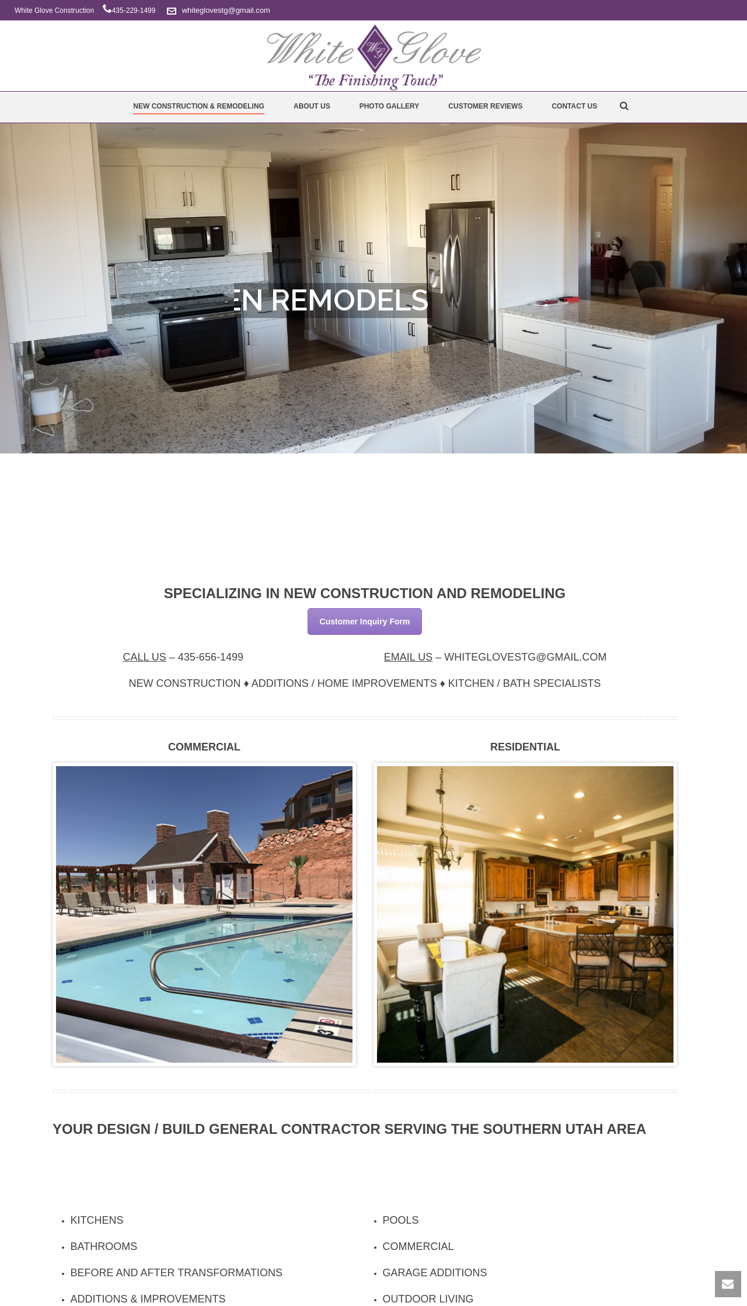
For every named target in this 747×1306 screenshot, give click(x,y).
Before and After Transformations (176, 1273)
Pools (401, 1220)
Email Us (408, 657)
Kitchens (97, 1220)
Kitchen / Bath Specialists (524, 683)
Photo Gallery (389, 106)
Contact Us (574, 106)
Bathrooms (104, 1246)
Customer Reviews (485, 106)
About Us (312, 106)
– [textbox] (183, 657)
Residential (525, 747)
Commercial (204, 747)
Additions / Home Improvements (344, 683)
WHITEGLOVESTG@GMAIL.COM (525, 657)
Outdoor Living (428, 1299)
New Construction (184, 683)
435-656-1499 (210, 657)
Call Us (144, 657)
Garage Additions (435, 1273)
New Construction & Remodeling (198, 106)
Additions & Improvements (148, 1299)
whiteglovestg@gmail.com (226, 10)
